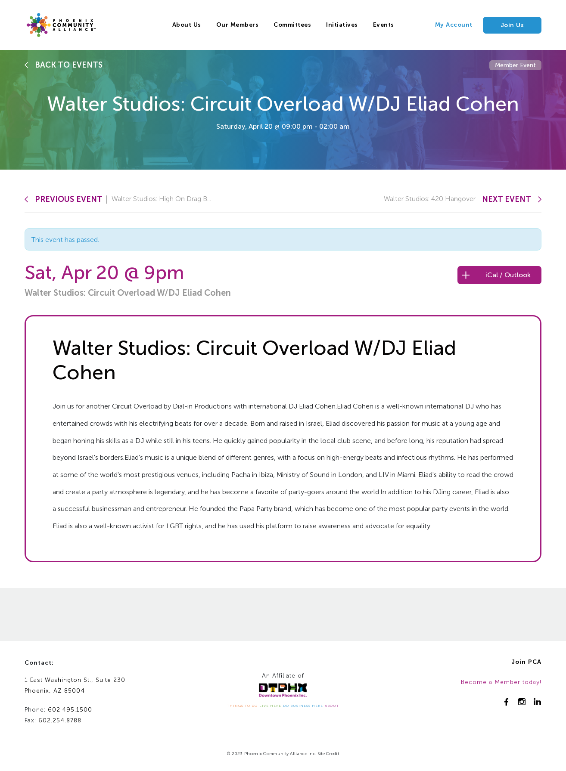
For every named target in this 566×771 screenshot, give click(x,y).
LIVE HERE (270, 705)
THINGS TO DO (242, 705)
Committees (292, 24)
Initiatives (342, 24)
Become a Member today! (501, 682)
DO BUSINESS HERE (303, 705)
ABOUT (332, 705)
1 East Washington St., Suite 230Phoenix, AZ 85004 (75, 685)
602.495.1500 (70, 709)
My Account (454, 24)
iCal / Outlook (508, 275)
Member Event (515, 65)
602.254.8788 (59, 720)
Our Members (237, 24)
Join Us (512, 25)
